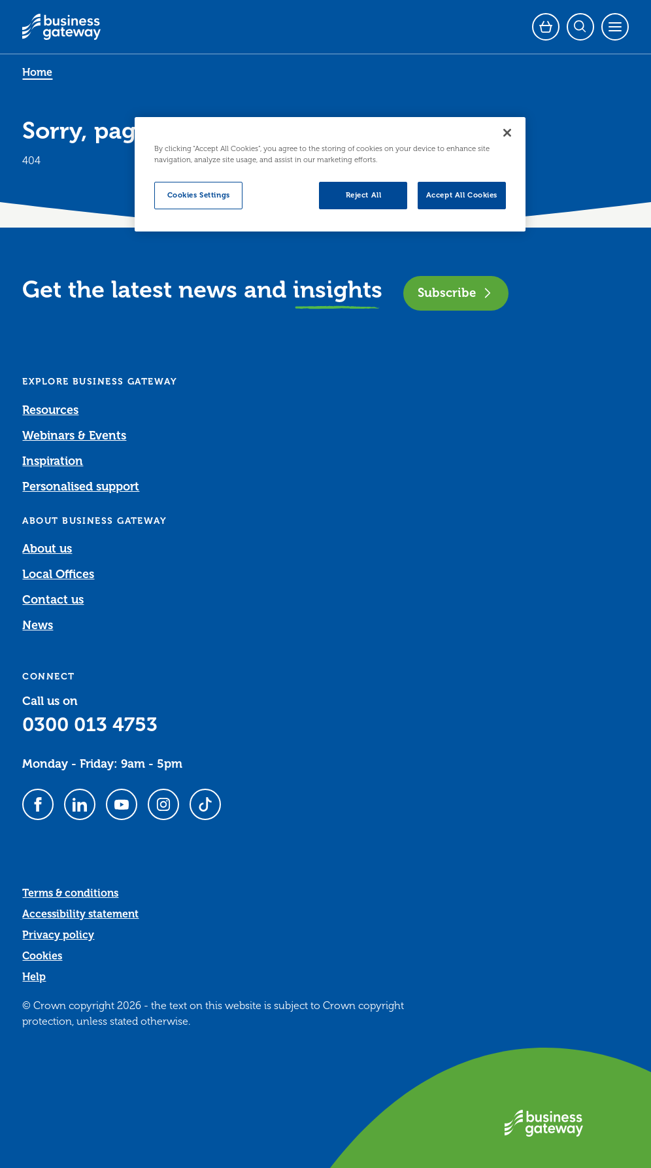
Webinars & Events (74, 435)
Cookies (42, 956)
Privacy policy (58, 935)
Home (37, 72)
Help (34, 977)
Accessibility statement (80, 914)
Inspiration (52, 461)
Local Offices (58, 574)
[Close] (507, 132)
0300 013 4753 (90, 724)
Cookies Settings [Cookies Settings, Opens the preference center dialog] (198, 195)
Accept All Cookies (461, 195)
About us (47, 548)
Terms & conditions (70, 893)
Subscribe (456, 293)
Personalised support (80, 486)
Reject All (364, 195)
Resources (50, 410)
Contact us (53, 599)
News (37, 625)
